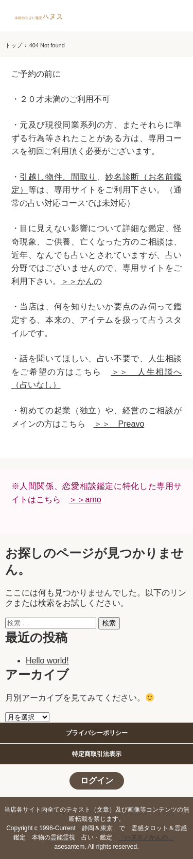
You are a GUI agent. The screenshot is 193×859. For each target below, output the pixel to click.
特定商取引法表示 (96, 754)
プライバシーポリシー (97, 733)
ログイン (96, 780)
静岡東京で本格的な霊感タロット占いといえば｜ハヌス (39, 17)
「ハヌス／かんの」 (146, 837)
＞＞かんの (81, 281)
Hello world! (47, 660)
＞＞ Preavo (119, 423)
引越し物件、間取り (58, 176)
